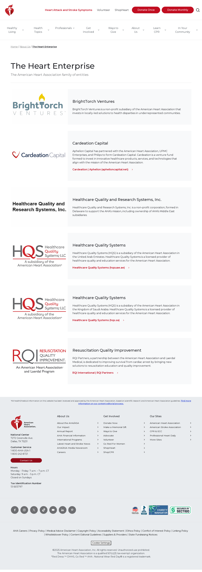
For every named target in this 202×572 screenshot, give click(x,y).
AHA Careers (20, 533)
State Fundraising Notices (143, 537)
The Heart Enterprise (44, 49)
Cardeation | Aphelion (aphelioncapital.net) (100, 171)
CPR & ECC (156, 433)
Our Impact (63, 429)
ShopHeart (109, 450)
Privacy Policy (37, 533)
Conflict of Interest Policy (156, 533)
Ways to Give (110, 433)
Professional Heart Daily (163, 438)
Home (14, 49)
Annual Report (65, 433)
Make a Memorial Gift (114, 429)
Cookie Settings (101, 545)
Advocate (108, 438)
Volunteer (108, 442)
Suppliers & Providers (115, 537)
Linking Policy (180, 533)
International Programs (69, 442)
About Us (25, 49)
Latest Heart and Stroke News (73, 446)
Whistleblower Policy (56, 537)
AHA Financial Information (71, 438)
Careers (61, 454)
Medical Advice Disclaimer (61, 533)
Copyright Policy (87, 533)
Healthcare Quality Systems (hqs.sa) (96, 322)
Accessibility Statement (111, 533)
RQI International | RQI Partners (93, 375)
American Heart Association (165, 425)
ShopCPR (108, 454)
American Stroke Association (165, 429)
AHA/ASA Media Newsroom (72, 450)
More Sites (156, 442)
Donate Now (110, 425)
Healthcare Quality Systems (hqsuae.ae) (98, 270)
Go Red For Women (114, 446)
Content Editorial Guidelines (86, 537)
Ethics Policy (133, 533)
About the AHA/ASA (68, 425)
